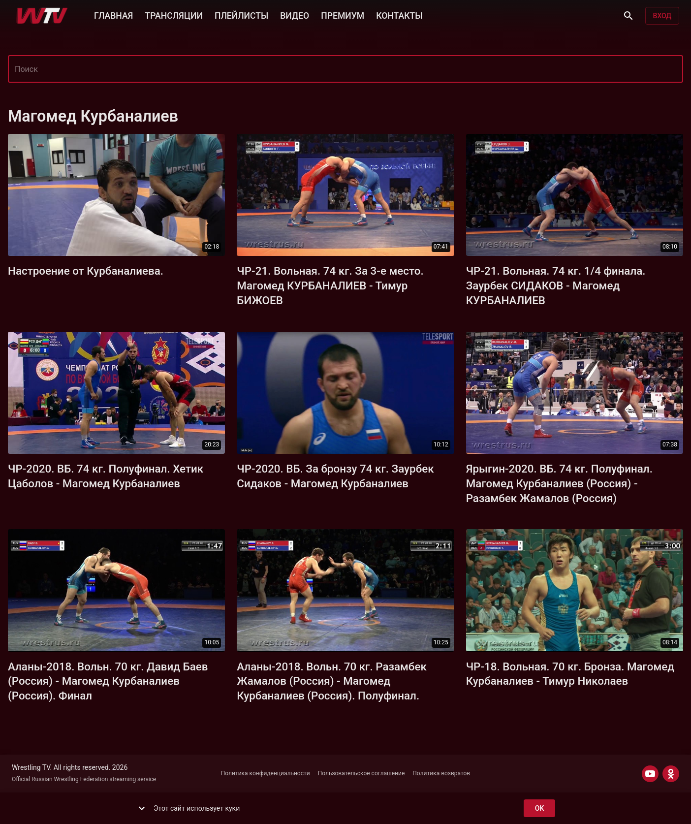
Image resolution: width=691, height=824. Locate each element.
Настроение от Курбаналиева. (85, 270)
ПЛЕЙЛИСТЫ (241, 15)
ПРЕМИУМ (342, 15)
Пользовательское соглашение (361, 773)
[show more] (142, 808)
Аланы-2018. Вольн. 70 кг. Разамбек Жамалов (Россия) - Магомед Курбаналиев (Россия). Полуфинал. (332, 681)
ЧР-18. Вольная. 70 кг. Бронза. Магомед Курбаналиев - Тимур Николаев (570, 674)
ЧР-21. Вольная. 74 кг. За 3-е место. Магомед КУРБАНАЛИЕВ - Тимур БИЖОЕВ (330, 285)
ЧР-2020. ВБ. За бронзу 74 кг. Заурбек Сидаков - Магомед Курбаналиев (335, 476)
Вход (662, 16)
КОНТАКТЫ (399, 15)
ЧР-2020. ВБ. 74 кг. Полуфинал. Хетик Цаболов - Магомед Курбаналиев (105, 476)
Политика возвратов (441, 773)
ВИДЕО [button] (294, 15)
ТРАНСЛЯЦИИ (173, 15)
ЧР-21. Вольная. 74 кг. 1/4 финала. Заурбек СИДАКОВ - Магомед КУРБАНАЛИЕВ (556, 285)
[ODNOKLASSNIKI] (670, 773)
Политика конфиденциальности (265, 773)
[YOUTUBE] (650, 773)
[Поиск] (628, 16)
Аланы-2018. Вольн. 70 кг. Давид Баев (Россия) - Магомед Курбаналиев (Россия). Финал (108, 681)
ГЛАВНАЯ (113, 15)
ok (539, 808)
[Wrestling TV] (42, 16)
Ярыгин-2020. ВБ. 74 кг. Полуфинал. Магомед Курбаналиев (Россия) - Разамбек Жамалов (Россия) (559, 483)
